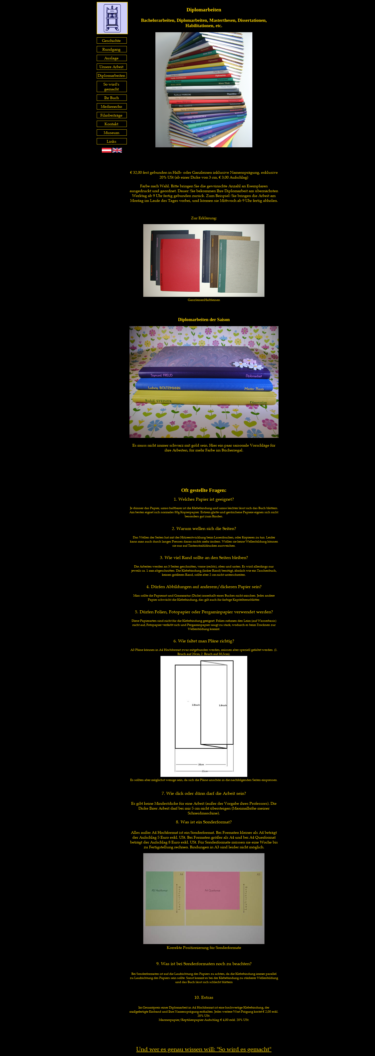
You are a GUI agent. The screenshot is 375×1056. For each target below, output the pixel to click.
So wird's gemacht (111, 86)
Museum (111, 132)
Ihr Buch (111, 97)
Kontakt (111, 123)
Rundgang (111, 49)
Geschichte (111, 40)
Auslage (111, 57)
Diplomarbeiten (111, 75)
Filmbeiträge (111, 115)
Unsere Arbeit (111, 66)
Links (111, 141)
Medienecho (111, 106)
